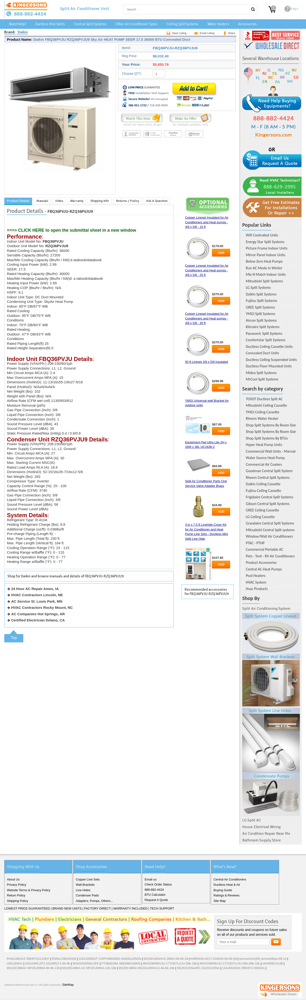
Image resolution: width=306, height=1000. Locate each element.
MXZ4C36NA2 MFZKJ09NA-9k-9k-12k (33, 968)
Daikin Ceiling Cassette (263, 484)
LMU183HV (15, 963)
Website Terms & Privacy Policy (28, 890)
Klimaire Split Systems (262, 327)
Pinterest (32, 995)
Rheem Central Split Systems (268, 477)
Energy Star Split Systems (265, 242)
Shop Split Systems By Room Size (271, 425)
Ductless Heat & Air (226, 884)
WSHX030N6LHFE (86, 963)
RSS (39, 995)
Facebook (9, 995)
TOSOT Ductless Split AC (264, 399)
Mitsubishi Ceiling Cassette (266, 405)
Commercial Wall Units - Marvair (271, 451)
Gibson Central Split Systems (268, 503)
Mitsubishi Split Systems (264, 281)
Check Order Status (158, 884)
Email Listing (203, 33)
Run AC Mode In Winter (264, 268)
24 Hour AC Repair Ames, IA (35, 589)
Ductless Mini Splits (50, 24)
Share (228, 33)
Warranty (77, 201)
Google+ (24, 995)
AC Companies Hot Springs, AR (38, 614)
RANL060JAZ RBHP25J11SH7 (28, 958)
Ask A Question (157, 201)
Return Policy (16, 895)
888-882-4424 (154, 889)
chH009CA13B (272, 963)
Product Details (18, 201)
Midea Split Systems (261, 372)
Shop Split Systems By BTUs (267, 438)
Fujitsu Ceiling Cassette (263, 490)
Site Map (219, 901)
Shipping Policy (17, 901)
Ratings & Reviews (226, 895)
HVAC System (256, 582)
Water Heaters (218, 24)
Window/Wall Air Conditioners (269, 536)
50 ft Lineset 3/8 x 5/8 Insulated (206, 362)
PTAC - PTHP (255, 543)
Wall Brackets (85, 884)
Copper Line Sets (87, 879)
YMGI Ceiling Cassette (262, 412)
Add (221, 253)
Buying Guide (222, 890)
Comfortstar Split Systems (265, 340)
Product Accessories (261, 562)
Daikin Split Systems (261, 294)
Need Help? (17, 24)
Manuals (42, 201)
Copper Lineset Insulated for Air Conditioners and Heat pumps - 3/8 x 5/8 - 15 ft (206, 222)
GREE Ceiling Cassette (262, 510)
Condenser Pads (87, 895)
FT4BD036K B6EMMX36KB (120, 963)
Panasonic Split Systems (264, 333)
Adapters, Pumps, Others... (94, 901)
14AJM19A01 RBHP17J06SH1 (243, 968)
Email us (151, 879)
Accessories (247, 24)
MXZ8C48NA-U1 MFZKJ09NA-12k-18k (89, 968)
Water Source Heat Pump (265, 457)
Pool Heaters (255, 575)
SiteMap (68, 984)
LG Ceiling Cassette (260, 517)
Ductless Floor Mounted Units (269, 366)
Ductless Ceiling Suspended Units (271, 359)
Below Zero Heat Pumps (264, 261)
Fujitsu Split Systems (261, 300)
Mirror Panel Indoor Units (265, 255)
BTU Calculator (155, 894)
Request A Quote (156, 900)
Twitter (17, 995)
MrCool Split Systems (262, 379)
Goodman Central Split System (269, 471)
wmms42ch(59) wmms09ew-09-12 (262, 958)
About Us (13, 879)
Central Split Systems (90, 24)
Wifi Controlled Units (262, 235)
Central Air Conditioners (229, 879)
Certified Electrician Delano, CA (38, 620)
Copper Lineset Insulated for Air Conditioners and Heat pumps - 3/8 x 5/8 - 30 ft (206, 318)
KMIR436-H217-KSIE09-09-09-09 (213, 958)
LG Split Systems (258, 287)
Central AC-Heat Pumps (264, 569)
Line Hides (83, 890)
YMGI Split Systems (260, 313)
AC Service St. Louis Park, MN (36, 601)
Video (59, 201)
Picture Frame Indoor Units (266, 248)
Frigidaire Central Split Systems (269, 497)
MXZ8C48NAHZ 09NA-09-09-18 (165, 958)
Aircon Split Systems (261, 320)
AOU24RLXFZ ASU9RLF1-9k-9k (47, 963)
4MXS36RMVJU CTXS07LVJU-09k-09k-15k (229, 963)
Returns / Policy (127, 201)
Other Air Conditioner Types (136, 24)
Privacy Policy (16, 884)
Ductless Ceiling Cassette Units (269, 346)
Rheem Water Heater (262, 418)
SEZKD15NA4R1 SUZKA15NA (198, 968)
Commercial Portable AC (264, 549)
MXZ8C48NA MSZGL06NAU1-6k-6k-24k (147, 968)
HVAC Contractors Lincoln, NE (37, 595)
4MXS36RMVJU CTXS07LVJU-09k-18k (170, 963)
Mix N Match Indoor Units (266, 274)
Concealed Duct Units (262, 353)
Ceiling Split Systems (182, 24)
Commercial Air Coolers (264, 464)
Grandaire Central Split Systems (270, 523)
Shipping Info (99, 201)
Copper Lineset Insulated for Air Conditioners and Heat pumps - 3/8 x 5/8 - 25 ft (206, 270)
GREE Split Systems (260, 307)
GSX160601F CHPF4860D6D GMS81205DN (110, 958)
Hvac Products (257, 588)
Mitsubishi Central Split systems (270, 530)
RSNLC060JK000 (64, 958)
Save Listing (175, 33)
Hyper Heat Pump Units (264, 444)
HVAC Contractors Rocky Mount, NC (42, 607)
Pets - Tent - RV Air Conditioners (270, 556)
